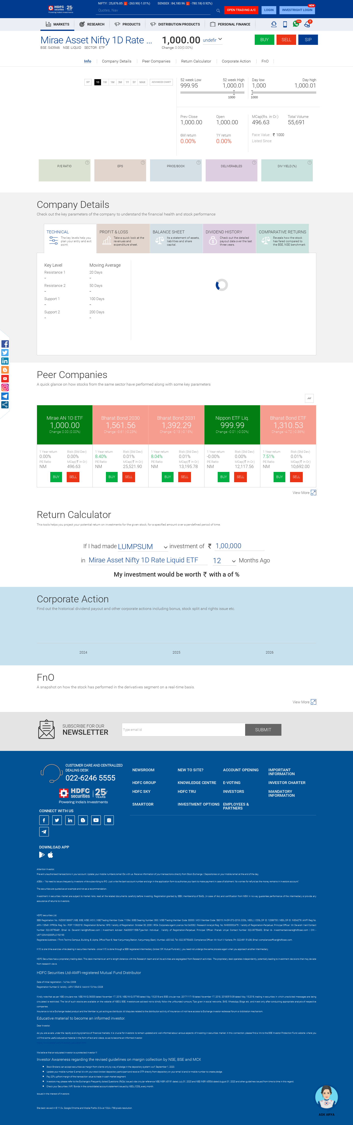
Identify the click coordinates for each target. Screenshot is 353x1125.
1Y (127, 82)
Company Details (116, 61)
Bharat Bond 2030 (120, 418)
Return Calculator (196, 61)
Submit (263, 729)
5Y (134, 82)
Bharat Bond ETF (288, 418)
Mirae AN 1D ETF (65, 418)
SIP (308, 39)
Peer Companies (156, 61)
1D (97, 82)
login (269, 10)
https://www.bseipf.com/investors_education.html (61, 1043)
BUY (56, 477)
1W (105, 82)
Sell (286, 39)
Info (87, 61)
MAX (142, 82)
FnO (265, 61)
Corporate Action (236, 61)
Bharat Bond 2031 (176, 418)
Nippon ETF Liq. (232, 418)
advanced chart (161, 82)
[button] (213, 40)
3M (120, 82)
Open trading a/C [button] (241, 10)
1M (112, 82)
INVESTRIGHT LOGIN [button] (297, 10)
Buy (264, 39)
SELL (73, 477)
